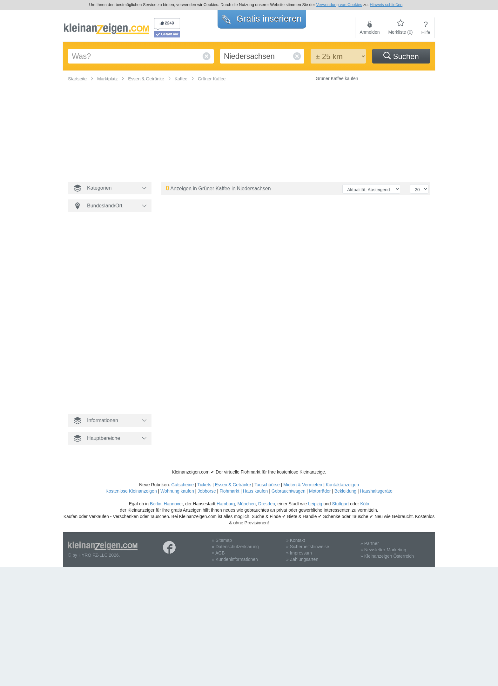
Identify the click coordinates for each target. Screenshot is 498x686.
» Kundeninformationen (235, 559)
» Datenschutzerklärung (235, 546)
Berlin (155, 503)
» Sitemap (222, 540)
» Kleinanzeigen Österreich (387, 556)
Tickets (204, 484)
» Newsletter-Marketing (383, 549)
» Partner (369, 543)
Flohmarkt (229, 491)
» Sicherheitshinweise (307, 546)
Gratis (261, 19)
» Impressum (299, 552)
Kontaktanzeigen (342, 484)
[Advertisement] (258, 129)
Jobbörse (207, 491)
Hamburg (226, 503)
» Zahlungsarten (302, 559)
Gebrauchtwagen (289, 491)
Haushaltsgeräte (376, 491)
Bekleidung (345, 491)
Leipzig (315, 503)
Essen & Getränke (233, 484)
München (246, 503)
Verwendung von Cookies (339, 4)
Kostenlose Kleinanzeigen (131, 491)
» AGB (218, 552)
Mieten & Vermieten (302, 484)
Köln (364, 503)
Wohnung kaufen (177, 491)
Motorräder (320, 491)
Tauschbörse (266, 484)
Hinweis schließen (386, 4)
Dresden (266, 503)
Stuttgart (340, 503)
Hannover (173, 503)
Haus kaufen (255, 491)
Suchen (401, 56)
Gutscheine (182, 484)
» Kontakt (295, 540)
